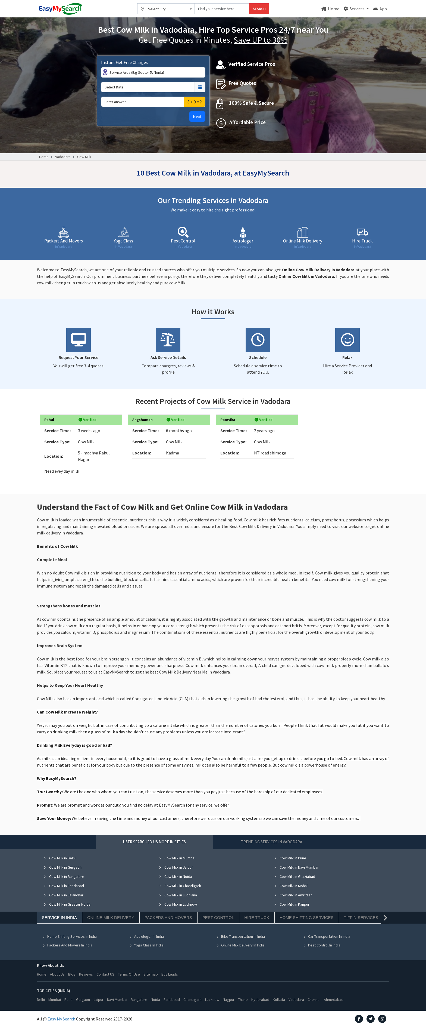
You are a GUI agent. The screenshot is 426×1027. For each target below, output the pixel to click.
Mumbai (54, 999)
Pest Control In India (321, 945)
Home (330, 8)
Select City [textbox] (157, 9)
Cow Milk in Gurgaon (62, 867)
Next (197, 116)
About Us (57, 974)
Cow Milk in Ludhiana (178, 895)
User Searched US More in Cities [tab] (154, 841)
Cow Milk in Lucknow (178, 904)
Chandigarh (192, 999)
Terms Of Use (129, 974)
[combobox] (166, 8)
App (380, 8)
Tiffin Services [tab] (361, 917)
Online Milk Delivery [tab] (110, 917)
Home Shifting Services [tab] (307, 917)
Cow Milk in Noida (175, 876)
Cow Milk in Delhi (59, 858)
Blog (72, 974)
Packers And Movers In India (67, 945)
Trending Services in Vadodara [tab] (271, 841)
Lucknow (212, 999)
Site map (150, 974)
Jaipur (98, 999)
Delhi (41, 999)
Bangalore (139, 999)
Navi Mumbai (117, 999)
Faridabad (172, 999)
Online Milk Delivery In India (240, 945)
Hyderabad (260, 999)
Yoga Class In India (146, 945)
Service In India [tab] (59, 917)
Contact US (105, 974)
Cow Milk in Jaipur (176, 867)
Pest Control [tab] (218, 917)
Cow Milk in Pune (290, 858)
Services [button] (354, 8)
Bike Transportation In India (240, 936)
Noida (155, 999)
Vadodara (63, 156)
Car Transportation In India (326, 936)
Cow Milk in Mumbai (177, 858)
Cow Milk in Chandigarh (180, 885)
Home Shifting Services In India (69, 936)
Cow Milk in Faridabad (63, 885)
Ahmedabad (333, 999)
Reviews (86, 974)
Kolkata (279, 999)
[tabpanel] (213, 905)
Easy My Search (61, 1019)
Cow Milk (84, 156)
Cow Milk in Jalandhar (63, 895)
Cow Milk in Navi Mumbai (296, 867)
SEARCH (259, 8)
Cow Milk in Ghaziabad (294, 876)
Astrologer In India (146, 936)
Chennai (314, 999)
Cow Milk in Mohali (291, 885)
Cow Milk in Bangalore (63, 876)
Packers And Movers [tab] (168, 917)
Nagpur (228, 999)
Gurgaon (83, 999)
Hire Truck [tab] (256, 917)
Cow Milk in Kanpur (291, 904)
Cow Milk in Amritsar (293, 895)
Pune (68, 999)
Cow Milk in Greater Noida (66, 904)
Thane (243, 999)
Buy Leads (169, 974)
